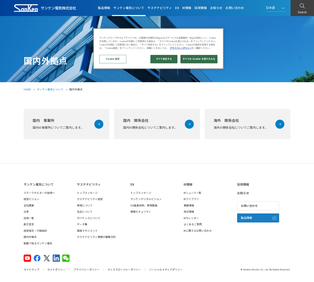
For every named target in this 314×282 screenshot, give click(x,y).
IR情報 (186, 8)
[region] (158, 48)
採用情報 (200, 8)
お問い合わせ (234, 8)
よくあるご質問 (193, 224)
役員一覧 (29, 218)
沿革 (26, 211)
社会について (85, 211)
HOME (27, 89)
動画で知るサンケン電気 (38, 243)
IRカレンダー (191, 218)
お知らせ (216, 8)
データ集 (82, 224)
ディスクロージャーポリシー (124, 269)
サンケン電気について (128, 8)
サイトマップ (31, 269)
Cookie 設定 (113, 59)
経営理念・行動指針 (35, 230)
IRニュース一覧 (192, 192)
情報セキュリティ (140, 211)
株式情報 (189, 211)
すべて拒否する (164, 59)
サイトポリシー (56, 269)
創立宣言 (29, 224)
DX (177, 8)
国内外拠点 (30, 237)
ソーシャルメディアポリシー (166, 269)
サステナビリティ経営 (90, 199)
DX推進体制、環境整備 (143, 205)
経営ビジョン (31, 199)
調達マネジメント (87, 230)
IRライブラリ (191, 199)
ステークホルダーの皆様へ (39, 192)
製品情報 (104, 8)
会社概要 (29, 205)
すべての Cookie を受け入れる (199, 59)
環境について (85, 205)
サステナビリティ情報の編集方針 (96, 237)
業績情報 (189, 205)
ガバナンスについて (88, 218)
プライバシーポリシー (86, 269)
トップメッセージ (87, 192)
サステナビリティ (159, 8)
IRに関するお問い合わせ (198, 230)
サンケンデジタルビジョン (146, 199)
